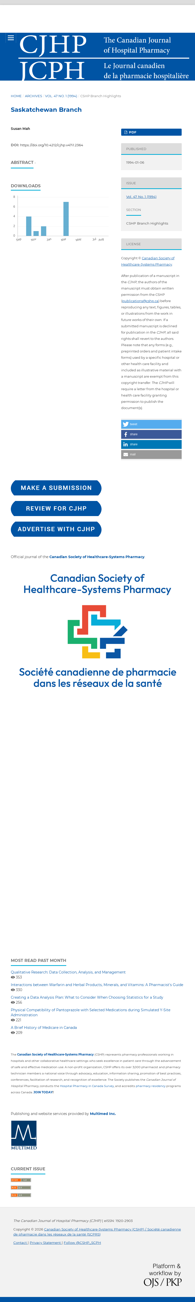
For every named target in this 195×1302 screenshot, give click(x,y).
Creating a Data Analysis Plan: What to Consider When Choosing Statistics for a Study (87, 997)
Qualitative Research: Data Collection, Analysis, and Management (68, 972)
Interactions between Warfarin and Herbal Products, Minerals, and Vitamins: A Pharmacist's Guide (97, 985)
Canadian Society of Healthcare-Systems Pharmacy (96, 557)
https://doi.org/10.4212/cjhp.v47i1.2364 (51, 145)
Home (16, 96)
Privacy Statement (46, 1243)
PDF (132, 132)
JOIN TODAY (43, 1092)
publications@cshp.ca (140, 301)
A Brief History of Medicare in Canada (44, 1027)
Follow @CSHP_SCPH (82, 1243)
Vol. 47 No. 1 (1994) (61, 96)
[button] (151, 424)
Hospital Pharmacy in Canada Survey (87, 1086)
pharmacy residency (151, 1086)
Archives (33, 96)
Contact (20, 1243)
